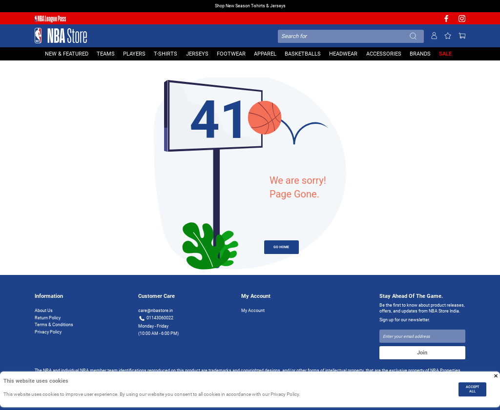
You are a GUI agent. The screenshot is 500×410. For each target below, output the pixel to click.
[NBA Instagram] (461, 21)
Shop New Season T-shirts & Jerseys (250, 5)
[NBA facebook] (446, 21)
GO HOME (281, 247)
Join (422, 352)
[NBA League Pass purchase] (50, 19)
